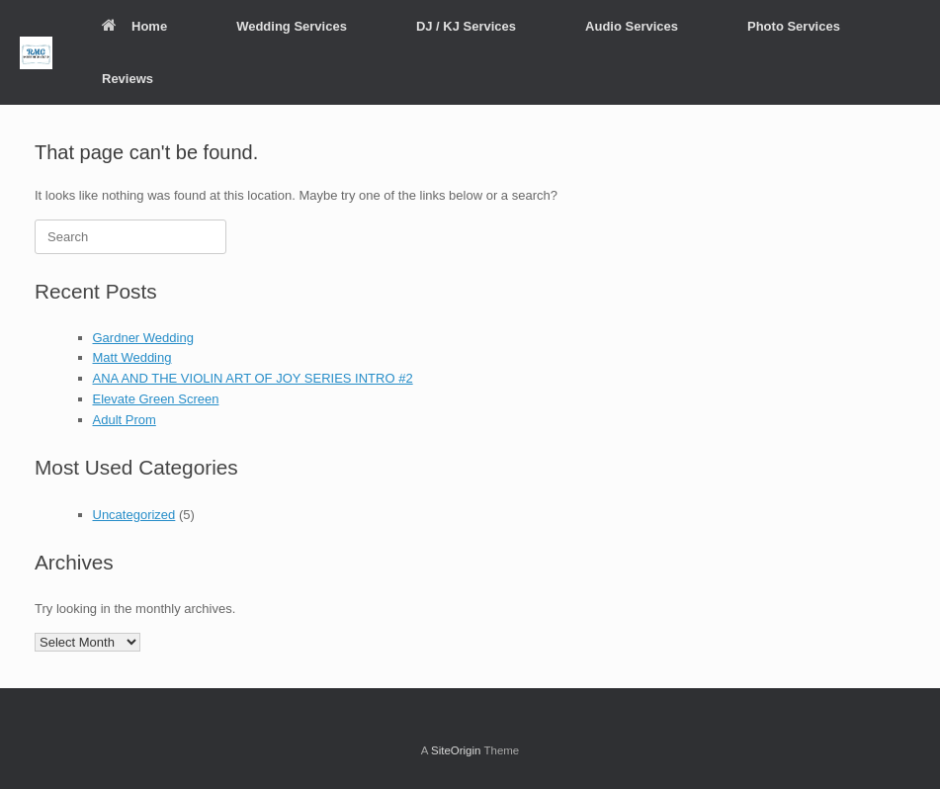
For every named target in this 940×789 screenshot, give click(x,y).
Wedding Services (291, 26)
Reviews (127, 78)
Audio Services (631, 26)
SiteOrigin (456, 750)
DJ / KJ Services (466, 26)
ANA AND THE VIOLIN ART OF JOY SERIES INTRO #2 (253, 378)
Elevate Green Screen (156, 399)
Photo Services (793, 26)
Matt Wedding (132, 357)
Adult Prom (124, 419)
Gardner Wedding (143, 337)
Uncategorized (134, 514)
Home (134, 26)
